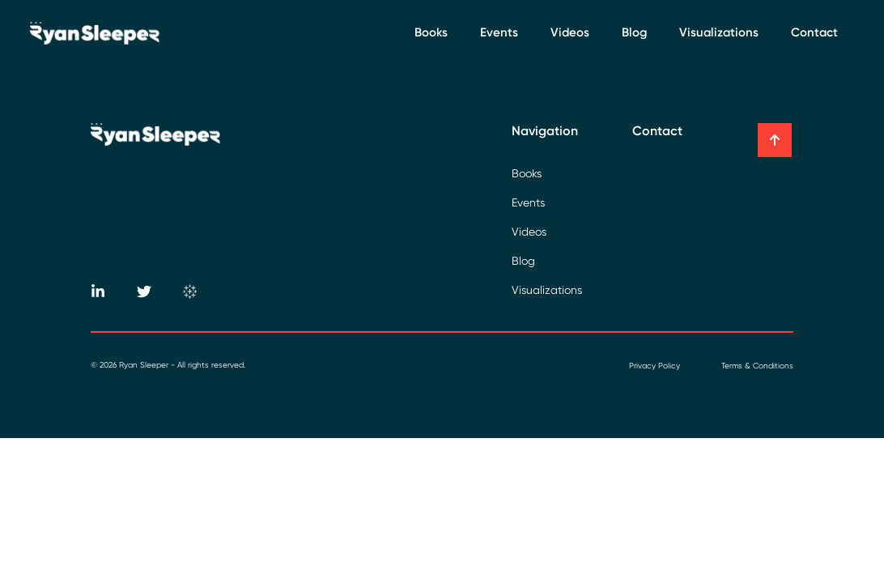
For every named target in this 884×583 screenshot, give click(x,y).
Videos (569, 32)
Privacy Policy (654, 365)
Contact (814, 32)
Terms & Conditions (757, 365)
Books (431, 32)
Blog (634, 32)
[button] (775, 140)
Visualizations (719, 32)
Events (499, 32)
